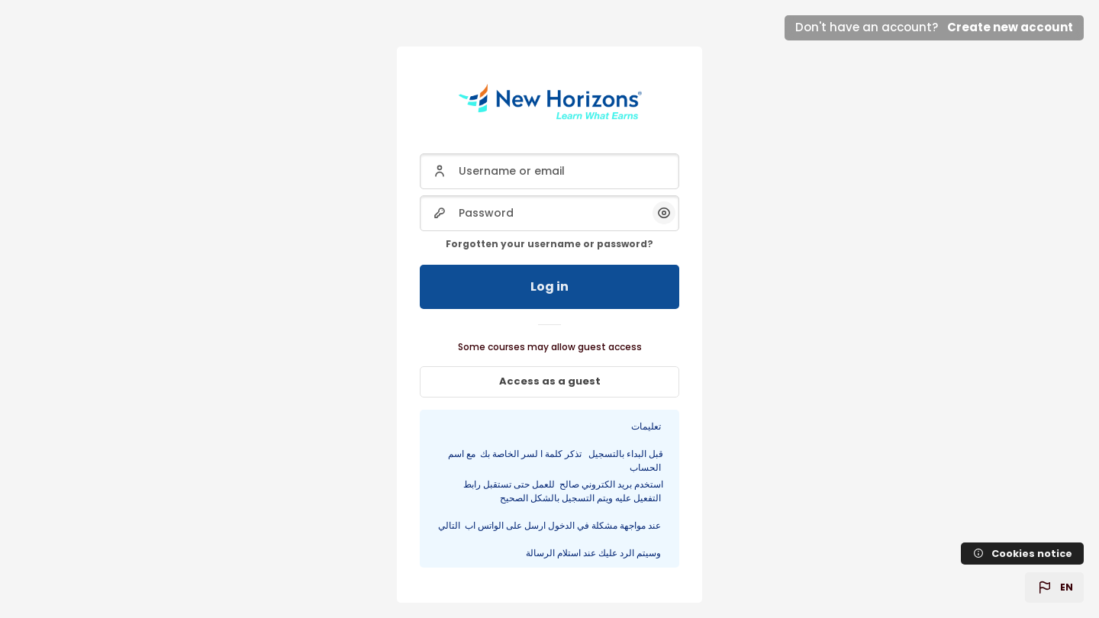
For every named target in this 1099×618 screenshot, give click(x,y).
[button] (1054, 587)
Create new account (1010, 27)
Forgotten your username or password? (549, 243)
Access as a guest (550, 381)
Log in (549, 286)
